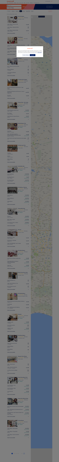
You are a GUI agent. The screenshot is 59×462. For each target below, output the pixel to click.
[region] (30, 51)
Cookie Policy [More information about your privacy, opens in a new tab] (39, 52)
